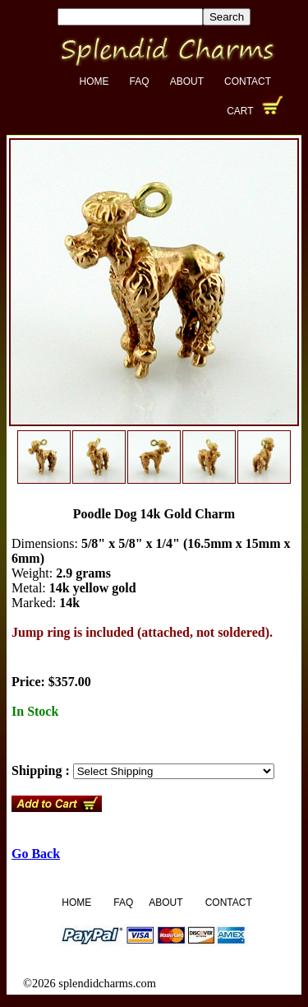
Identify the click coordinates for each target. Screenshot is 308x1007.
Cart (240, 111)
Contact (247, 81)
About (187, 81)
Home (94, 81)
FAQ (139, 81)
